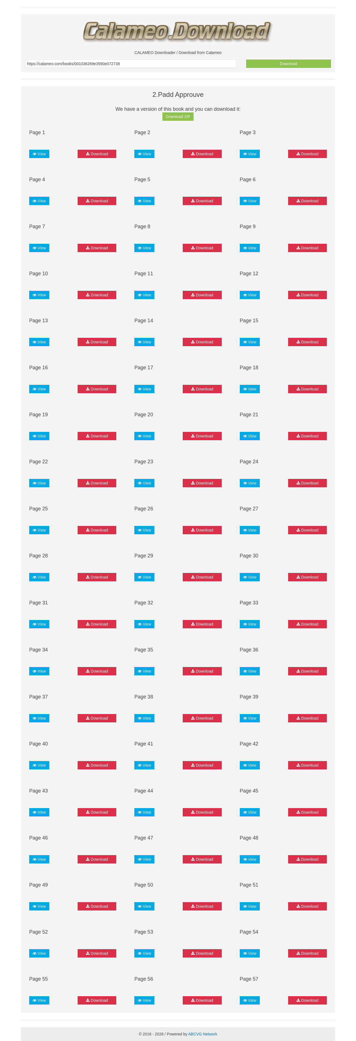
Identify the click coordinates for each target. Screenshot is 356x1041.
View (39, 154)
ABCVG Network (202, 1034)
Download (288, 63)
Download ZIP (178, 116)
